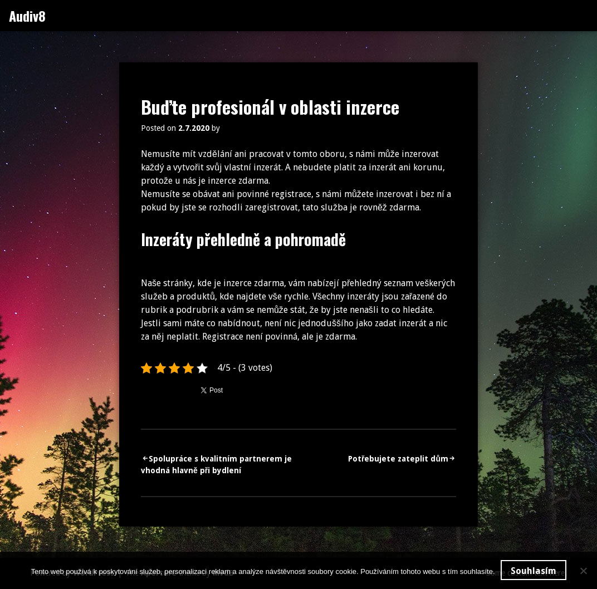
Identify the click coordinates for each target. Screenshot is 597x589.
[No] (583, 570)
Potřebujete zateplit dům (398, 458)
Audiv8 (27, 16)
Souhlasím (533, 571)
